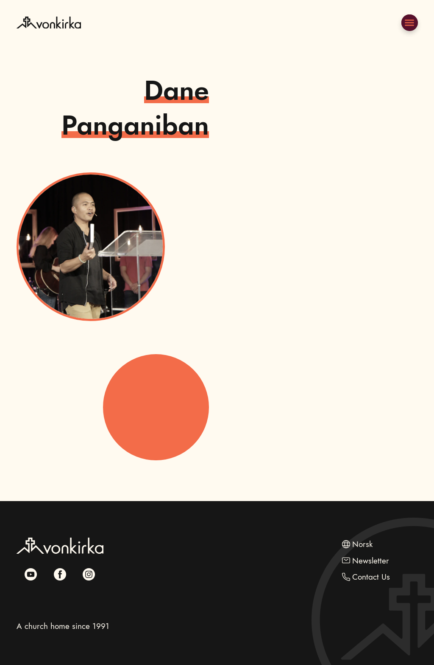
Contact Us (371, 577)
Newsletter (370, 560)
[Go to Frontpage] (48, 42)
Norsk (362, 544)
